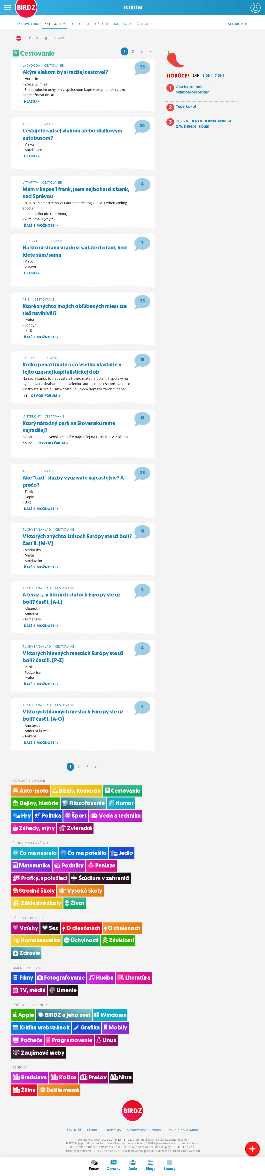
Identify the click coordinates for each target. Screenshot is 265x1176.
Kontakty (114, 1131)
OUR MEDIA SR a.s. (120, 1141)
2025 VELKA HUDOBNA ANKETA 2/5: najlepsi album (204, 123)
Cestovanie (54, 65)
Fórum (133, 7)
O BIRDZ (94, 1131)
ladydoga (31, 65)
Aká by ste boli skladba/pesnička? (192, 89)
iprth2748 (31, 241)
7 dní (219, 75)
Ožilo (102, 24)
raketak (30, 358)
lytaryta (30, 182)
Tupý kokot (186, 106)
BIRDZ (19, 38)
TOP (80, 24)
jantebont (32, 417)
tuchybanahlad (37, 530)
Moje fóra (123, 24)
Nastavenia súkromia (144, 1131)
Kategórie (55, 24)
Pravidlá (182, 1131)
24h (196, 75)
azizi (27, 124)
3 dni (207, 75)
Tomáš (101, 1148)
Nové (28, 24)
